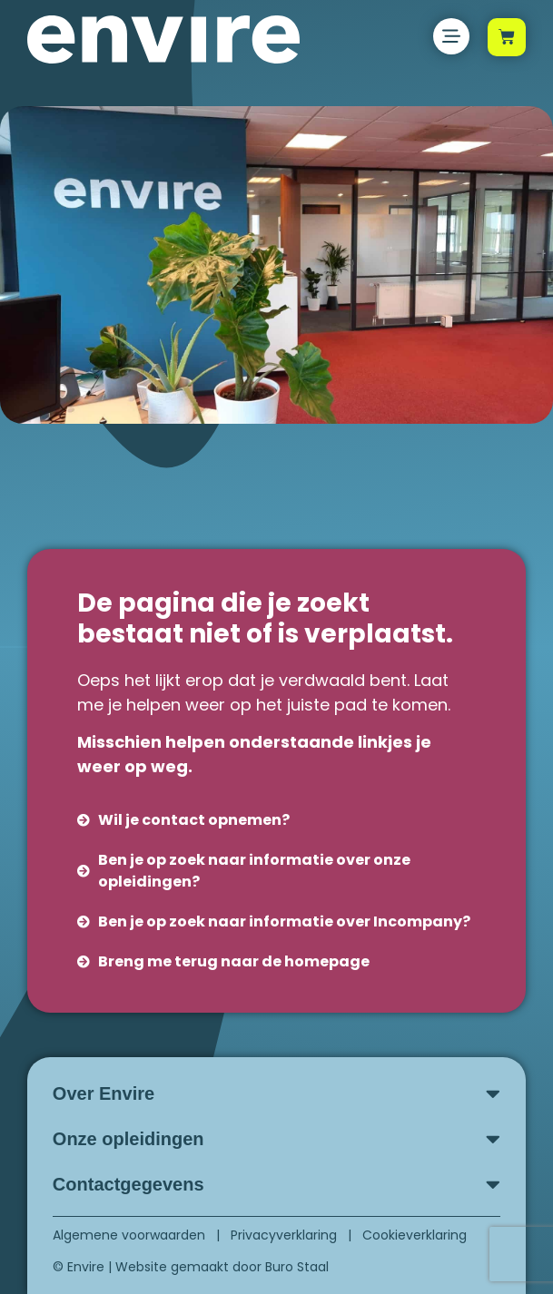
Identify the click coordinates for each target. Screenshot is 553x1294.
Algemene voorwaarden (129, 1235)
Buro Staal (297, 1267)
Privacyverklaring (284, 1235)
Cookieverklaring (414, 1235)
